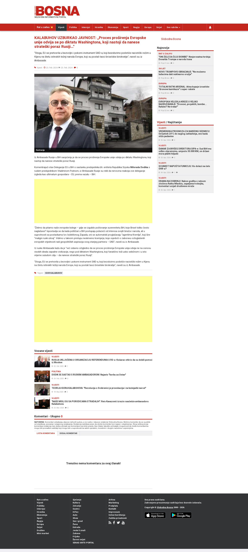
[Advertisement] (93, 201)
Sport (125, 27)
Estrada (76, 527)
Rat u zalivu (42, 499)
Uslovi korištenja (117, 515)
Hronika (99, 27)
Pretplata (113, 506)
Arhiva (112, 499)
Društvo (41, 530)
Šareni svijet (79, 539)
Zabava (76, 533)
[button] (149, 76)
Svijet (159, 27)
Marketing (114, 502)
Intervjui (86, 27)
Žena (75, 524)
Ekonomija (113, 27)
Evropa (147, 27)
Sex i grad (78, 521)
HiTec (76, 512)
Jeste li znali (79, 530)
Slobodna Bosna (171, 39)
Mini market (43, 533)
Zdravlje (77, 506)
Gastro (76, 509)
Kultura (76, 502)
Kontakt (112, 509)
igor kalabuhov (53, 273)
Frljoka (76, 536)
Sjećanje (77, 499)
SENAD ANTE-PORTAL (83, 542)
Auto (75, 515)
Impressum (114, 512)
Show (75, 518)
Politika (73, 27)
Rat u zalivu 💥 (45, 27)
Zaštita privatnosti (118, 518)
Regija (136, 27)
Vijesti (61, 27)
